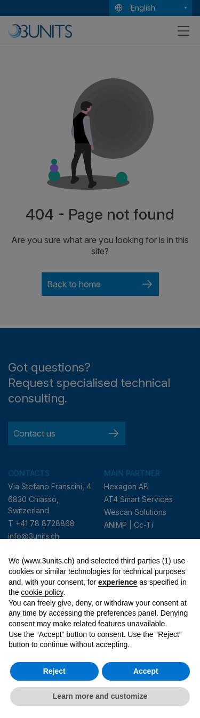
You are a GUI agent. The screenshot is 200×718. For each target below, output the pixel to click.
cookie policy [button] (42, 592)
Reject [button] (54, 671)
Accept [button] (145, 671)
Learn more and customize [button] (100, 696)
